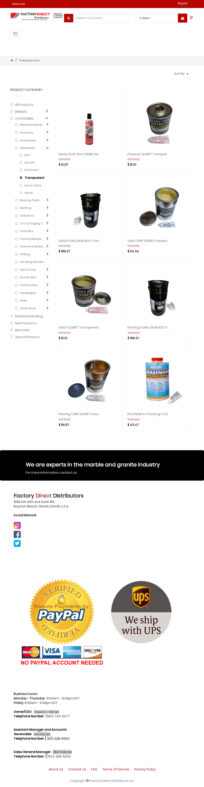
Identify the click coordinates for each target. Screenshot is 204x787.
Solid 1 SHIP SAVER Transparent (148, 241)
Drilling (25, 254)
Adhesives (27, 148)
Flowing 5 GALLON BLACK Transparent (148, 327)
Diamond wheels (32, 247)
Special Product (27, 337)
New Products (26, 323)
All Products (24, 105)
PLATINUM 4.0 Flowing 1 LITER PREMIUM (148, 414)
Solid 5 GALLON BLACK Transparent (79, 241)
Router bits (28, 277)
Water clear (33, 185)
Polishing (26, 133)
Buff (28, 155)
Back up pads (30, 200)
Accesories (28, 140)
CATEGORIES (24, 118)
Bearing (25, 208)
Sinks (23, 301)
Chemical (27, 216)
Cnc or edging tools (32, 224)
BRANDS (21, 111)
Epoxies (30, 162)
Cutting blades (31, 239)
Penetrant (32, 170)
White (29, 193)
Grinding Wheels (32, 262)
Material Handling (32, 125)
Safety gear (29, 285)
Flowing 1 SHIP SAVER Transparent (79, 414)
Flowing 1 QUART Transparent (148, 154)
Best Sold (22, 330)
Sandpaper (28, 293)
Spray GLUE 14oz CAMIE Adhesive (79, 154)
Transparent (29, 60)
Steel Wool (28, 308)
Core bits (26, 231)
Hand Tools (28, 270)
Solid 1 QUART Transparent (78, 327)
